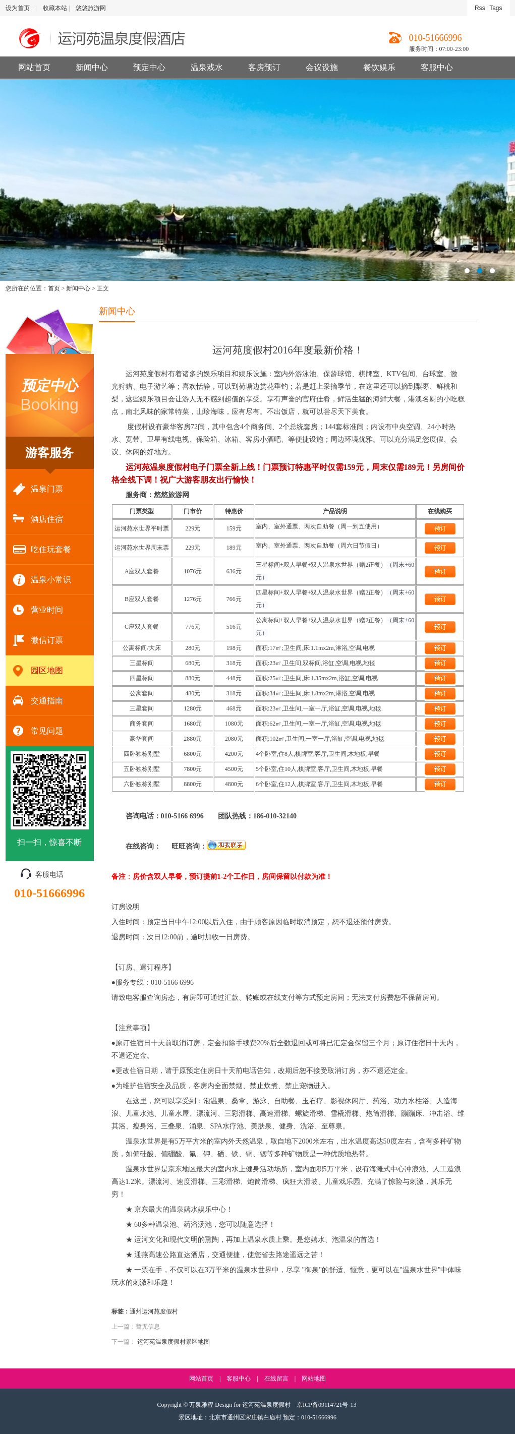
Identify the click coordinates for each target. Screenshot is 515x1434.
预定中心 (149, 67)
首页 (54, 288)
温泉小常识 (42, 580)
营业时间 (38, 610)
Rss (480, 8)
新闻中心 (92, 67)
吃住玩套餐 (42, 550)
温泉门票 (38, 489)
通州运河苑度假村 (154, 1311)
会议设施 (322, 67)
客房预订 (264, 67)
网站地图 (314, 1378)
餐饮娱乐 (379, 67)
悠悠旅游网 (91, 8)
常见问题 (38, 731)
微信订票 (38, 640)
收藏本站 (55, 8)
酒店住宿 (38, 519)
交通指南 (38, 701)
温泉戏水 (207, 67)
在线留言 (276, 1378)
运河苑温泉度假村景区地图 (173, 1341)
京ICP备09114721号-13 (326, 1404)
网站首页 (34, 67)
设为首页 (18, 8)
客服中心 (437, 67)
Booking (49, 394)
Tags (495, 8)
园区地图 (38, 671)
